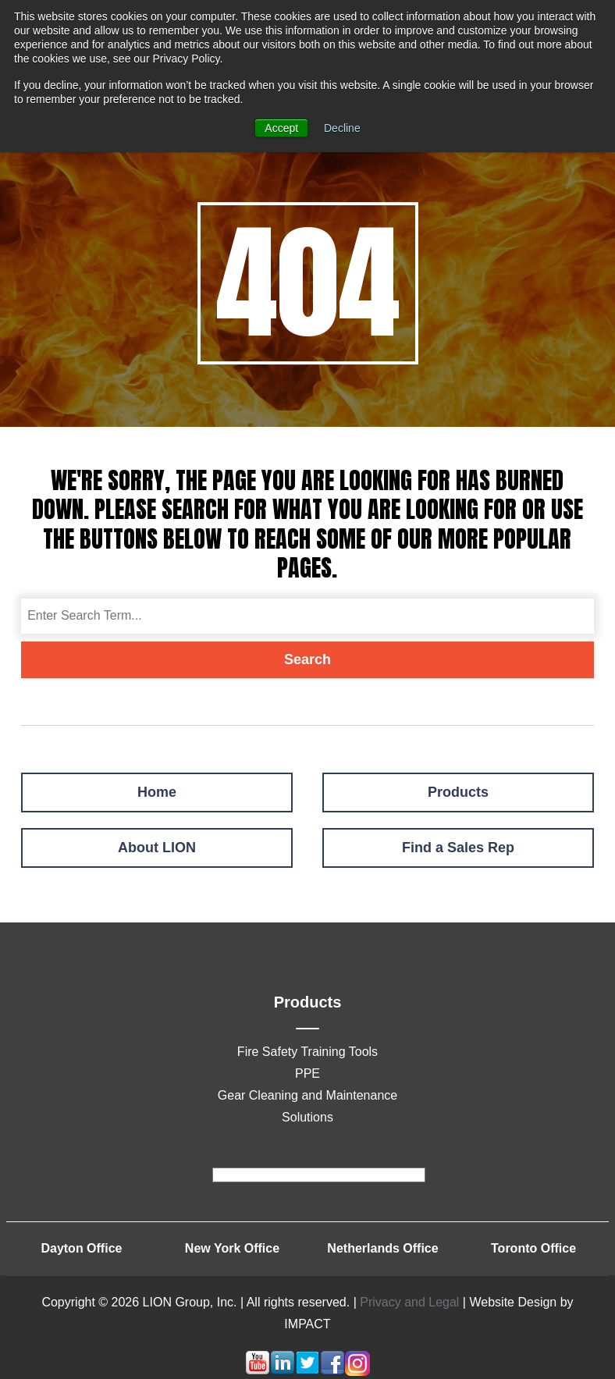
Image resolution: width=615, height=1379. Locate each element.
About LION (157, 847)
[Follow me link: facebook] (332, 1371)
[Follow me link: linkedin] (282, 1371)
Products (458, 792)
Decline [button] (342, 128)
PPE (307, 1073)
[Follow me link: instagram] (357, 1371)
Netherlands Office (382, 1248)
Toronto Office (533, 1248)
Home (156, 792)
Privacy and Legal (409, 1302)
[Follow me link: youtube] (257, 1371)
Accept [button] (281, 128)
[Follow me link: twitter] (307, 1371)
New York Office (232, 1248)
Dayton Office (81, 1248)
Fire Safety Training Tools (307, 1051)
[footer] (318, 1175)
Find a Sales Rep (458, 847)
